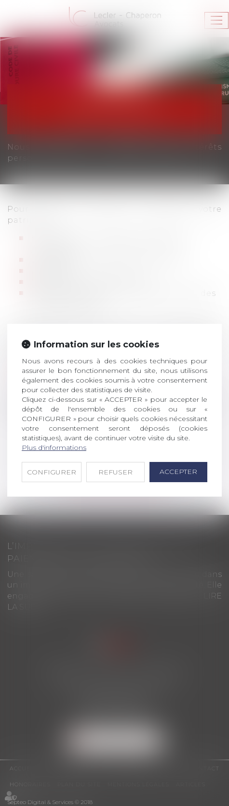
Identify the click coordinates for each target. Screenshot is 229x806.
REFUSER (115, 472)
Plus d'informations (54, 447)
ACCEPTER (178, 471)
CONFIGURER (51, 472)
